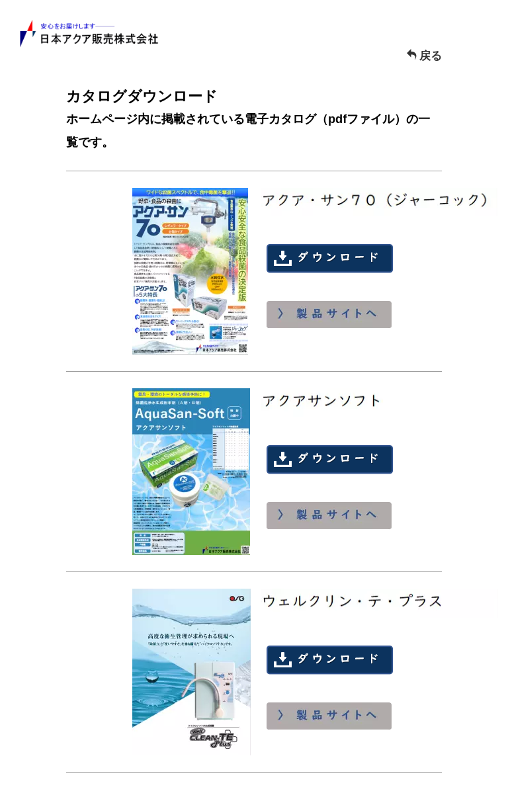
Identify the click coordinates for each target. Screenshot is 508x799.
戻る (424, 56)
